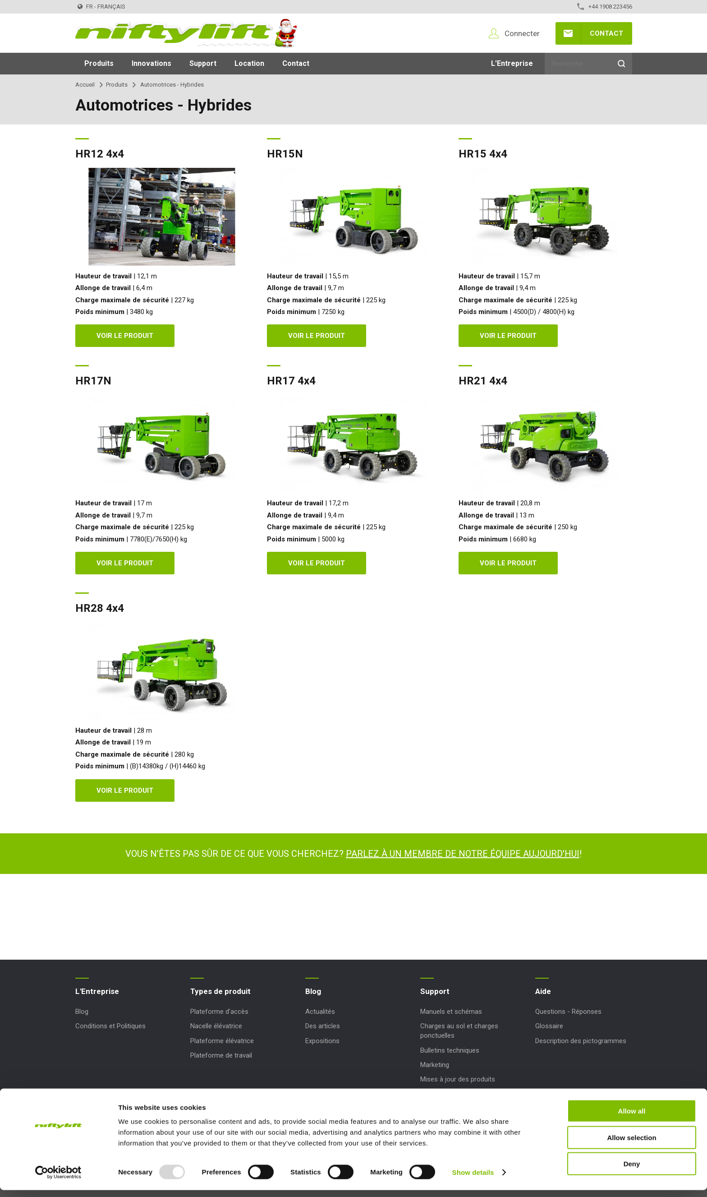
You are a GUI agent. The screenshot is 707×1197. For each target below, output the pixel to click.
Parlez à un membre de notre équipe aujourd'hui (462, 853)
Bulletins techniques (449, 1050)
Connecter (522, 33)
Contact (606, 33)
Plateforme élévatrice (222, 1041)
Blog (81, 1012)
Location (249, 63)
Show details (473, 1179)
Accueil (85, 84)
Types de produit (220, 991)
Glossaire (549, 1026)
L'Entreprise (512, 63)
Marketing (434, 1065)
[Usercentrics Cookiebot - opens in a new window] (58, 1179)
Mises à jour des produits (457, 1079)
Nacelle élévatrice (216, 1026)
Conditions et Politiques (110, 1026)
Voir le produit (124, 336)
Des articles (322, 1026)
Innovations (151, 63)
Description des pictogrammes (580, 1041)
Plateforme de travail (221, 1055)
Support (202, 63)
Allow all (632, 1118)
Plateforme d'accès (219, 1012)
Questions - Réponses (568, 1012)
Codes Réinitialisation (452, 1094)
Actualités (320, 1012)
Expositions (322, 1041)
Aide (543, 991)
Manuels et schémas (451, 1012)
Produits (99, 63)
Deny (632, 1170)
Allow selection (631, 1144)
